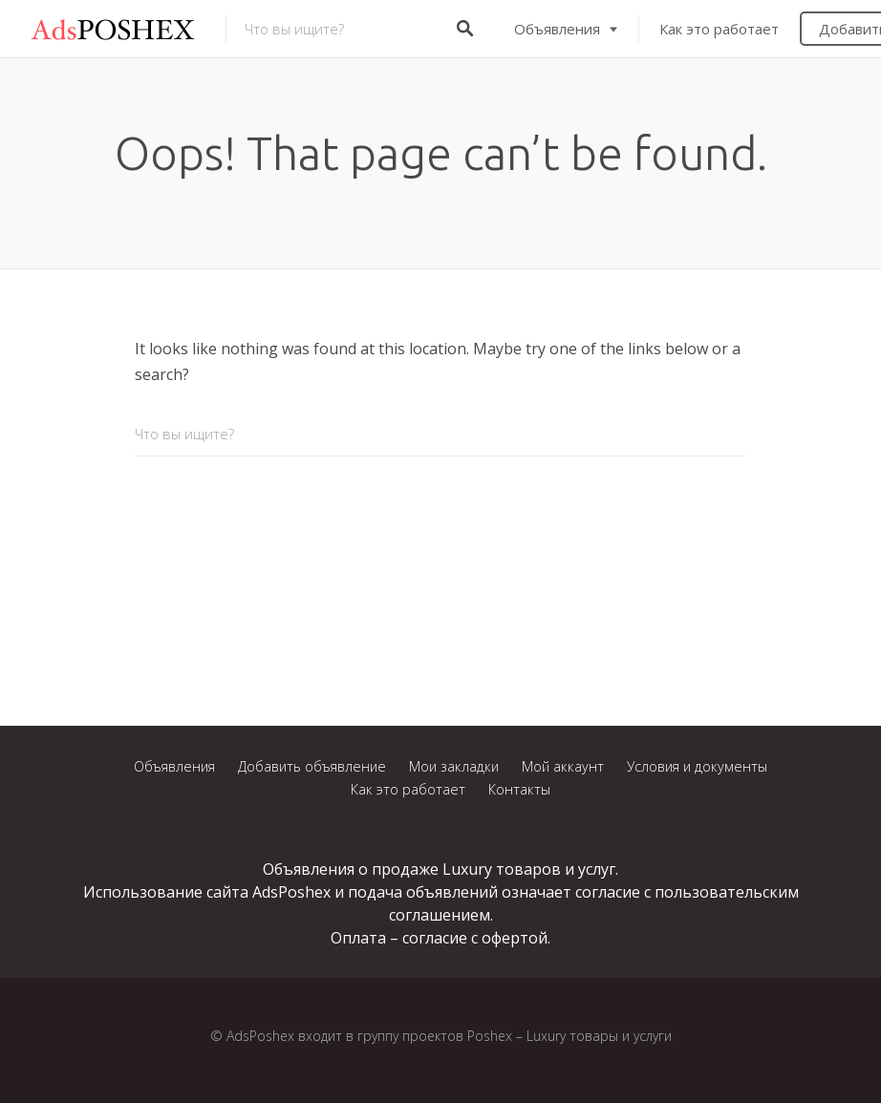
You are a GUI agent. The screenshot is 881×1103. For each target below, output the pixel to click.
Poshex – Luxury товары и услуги (569, 1036)
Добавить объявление (312, 766)
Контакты (519, 789)
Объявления (557, 28)
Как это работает (719, 28)
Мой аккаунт (563, 766)
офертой (515, 937)
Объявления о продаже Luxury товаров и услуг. (440, 869)
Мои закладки (454, 766)
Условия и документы (697, 766)
